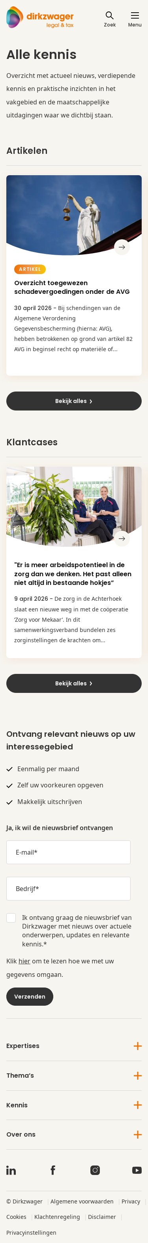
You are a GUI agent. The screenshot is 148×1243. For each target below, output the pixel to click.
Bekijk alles (74, 401)
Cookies (16, 1216)
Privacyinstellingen (31, 1232)
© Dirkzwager (24, 1201)
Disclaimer (102, 1216)
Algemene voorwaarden (82, 1201)
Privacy (131, 1201)
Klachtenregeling (57, 1216)
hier (24, 961)
